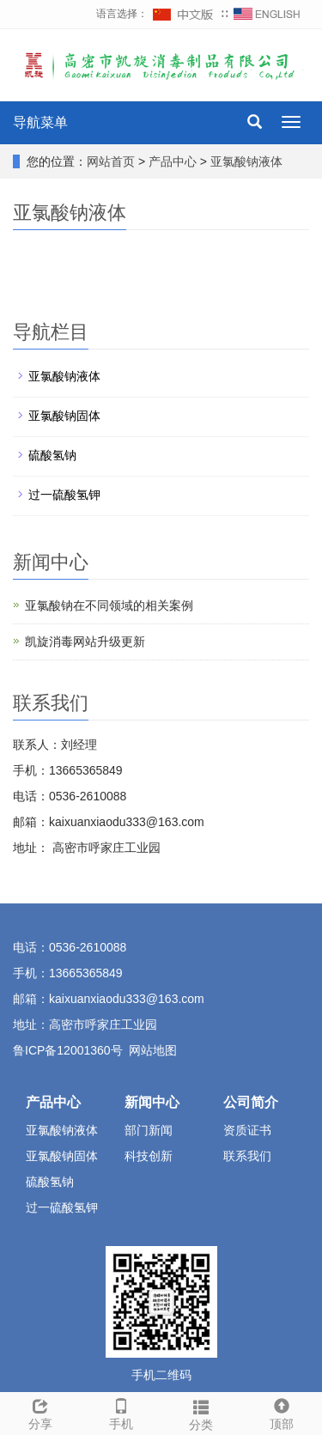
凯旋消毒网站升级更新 (85, 641)
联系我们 (247, 1156)
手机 (121, 1412)
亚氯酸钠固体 (64, 416)
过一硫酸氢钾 (64, 495)
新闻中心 (152, 1102)
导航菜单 (40, 122)
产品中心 (174, 161)
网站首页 (111, 161)
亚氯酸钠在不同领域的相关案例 (109, 605)
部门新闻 (149, 1130)
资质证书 (247, 1130)
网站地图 (153, 1050)
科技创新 (149, 1156)
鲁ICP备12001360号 (68, 1050)
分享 (40, 1412)
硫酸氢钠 (52, 455)
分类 (202, 1413)
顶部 (281, 1412)
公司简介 (250, 1102)
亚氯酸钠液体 (245, 161)
